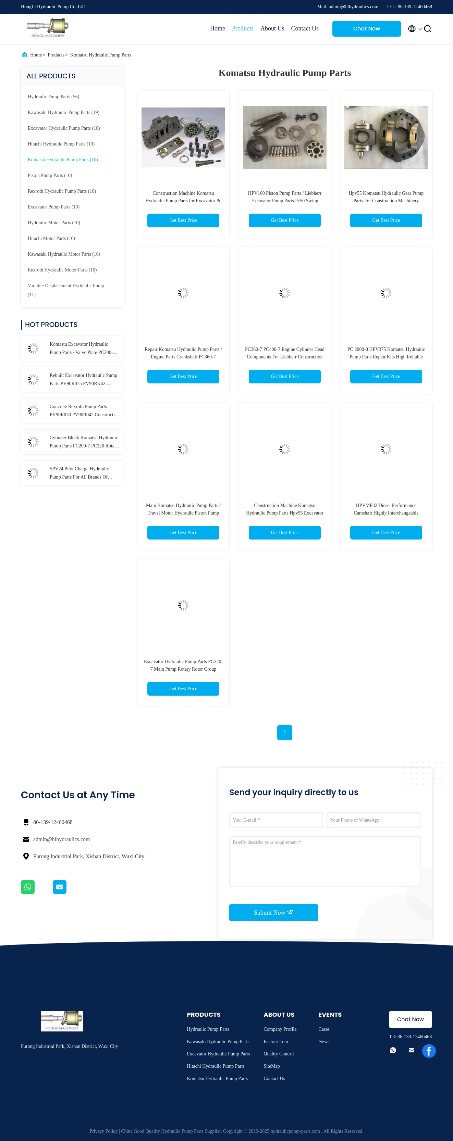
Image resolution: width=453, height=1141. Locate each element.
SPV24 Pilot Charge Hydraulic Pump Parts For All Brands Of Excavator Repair (79, 473)
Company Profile (280, 1029)
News (323, 1041)
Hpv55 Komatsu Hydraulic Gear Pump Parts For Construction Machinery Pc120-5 (386, 201)
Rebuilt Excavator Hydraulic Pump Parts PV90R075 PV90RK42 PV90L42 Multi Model (83, 380)
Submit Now (274, 912)
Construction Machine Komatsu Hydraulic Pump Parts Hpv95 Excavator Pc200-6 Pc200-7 (284, 513)
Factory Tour (276, 1041)
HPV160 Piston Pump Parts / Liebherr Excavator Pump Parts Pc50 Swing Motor (284, 201)
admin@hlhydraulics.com (61, 839)
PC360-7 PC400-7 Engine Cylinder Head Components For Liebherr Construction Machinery (285, 357)
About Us (272, 28)
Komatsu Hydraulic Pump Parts (100, 55)
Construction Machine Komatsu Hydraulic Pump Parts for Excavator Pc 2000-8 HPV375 (183, 201)
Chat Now (366, 29)
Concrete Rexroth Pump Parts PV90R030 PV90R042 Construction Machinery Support (85, 411)
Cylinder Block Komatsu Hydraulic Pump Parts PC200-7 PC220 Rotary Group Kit (84, 442)
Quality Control (279, 1053)
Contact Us (305, 28)
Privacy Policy (103, 1131)
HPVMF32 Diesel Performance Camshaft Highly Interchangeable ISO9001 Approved (386, 513)
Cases (324, 1029)
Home (217, 28)
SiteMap (272, 1066)
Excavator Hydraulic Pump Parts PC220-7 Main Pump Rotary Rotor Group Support (183, 669)
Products (243, 28)
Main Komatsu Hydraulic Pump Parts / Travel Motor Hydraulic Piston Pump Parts (183, 513)
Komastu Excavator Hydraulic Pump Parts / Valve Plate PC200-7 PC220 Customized (82, 349)
